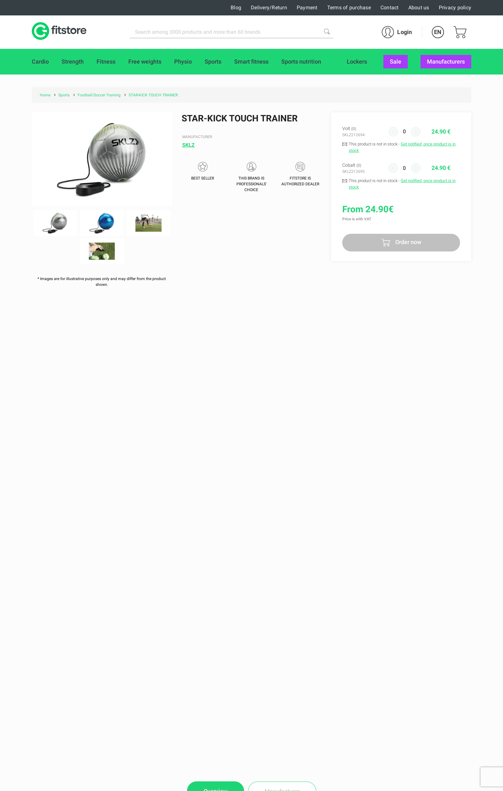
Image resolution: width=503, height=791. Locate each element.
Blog (236, 7)
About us (418, 7)
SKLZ (188, 145)
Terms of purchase (349, 7)
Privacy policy (455, 7)
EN (437, 32)
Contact (389, 7)
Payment (307, 7)
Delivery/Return (269, 7)
